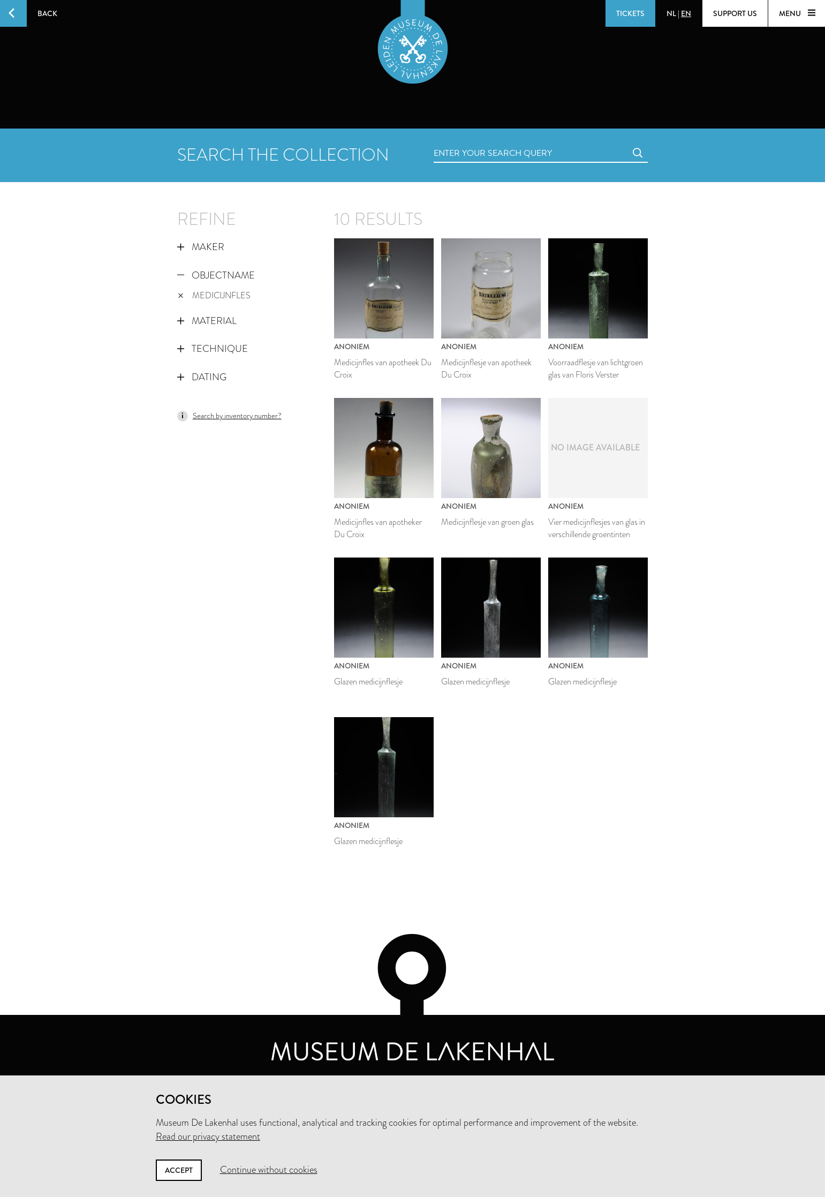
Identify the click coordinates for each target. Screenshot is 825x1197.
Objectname (216, 275)
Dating (201, 377)
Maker (200, 247)
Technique (212, 349)
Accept (179, 1170)
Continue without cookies (268, 1170)
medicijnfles (214, 295)
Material (207, 321)
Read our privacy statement (208, 1136)
